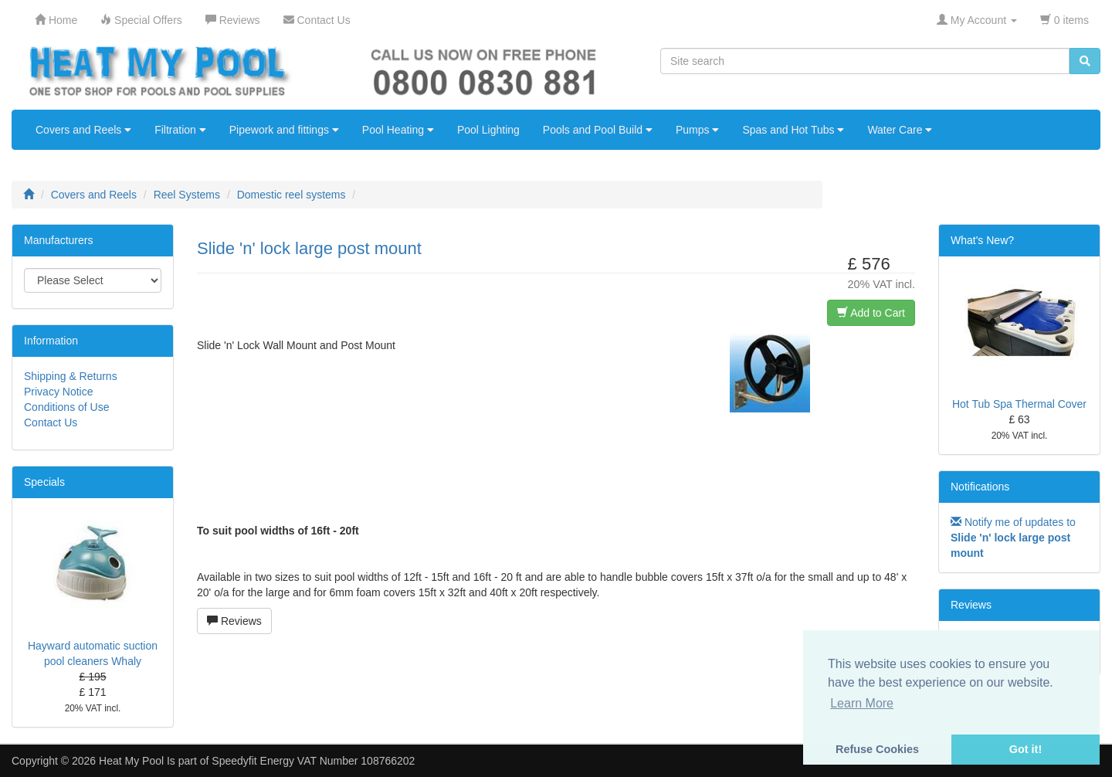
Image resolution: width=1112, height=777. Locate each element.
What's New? (982, 240)
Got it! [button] (1025, 749)
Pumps (697, 130)
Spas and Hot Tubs (793, 130)
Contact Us (50, 422)
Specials (44, 482)
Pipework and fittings (284, 130)
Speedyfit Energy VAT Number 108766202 (313, 761)
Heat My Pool (131, 761)
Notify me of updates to (1013, 537)
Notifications (980, 486)
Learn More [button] (861, 703)
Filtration (180, 130)
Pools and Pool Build (598, 130)
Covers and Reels (83, 130)
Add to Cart (871, 313)
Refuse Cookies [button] (877, 749)
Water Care (899, 130)
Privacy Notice (58, 391)
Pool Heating (398, 130)
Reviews (234, 621)
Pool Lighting (488, 130)
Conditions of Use (67, 407)
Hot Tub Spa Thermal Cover (1019, 404)
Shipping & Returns (70, 376)
